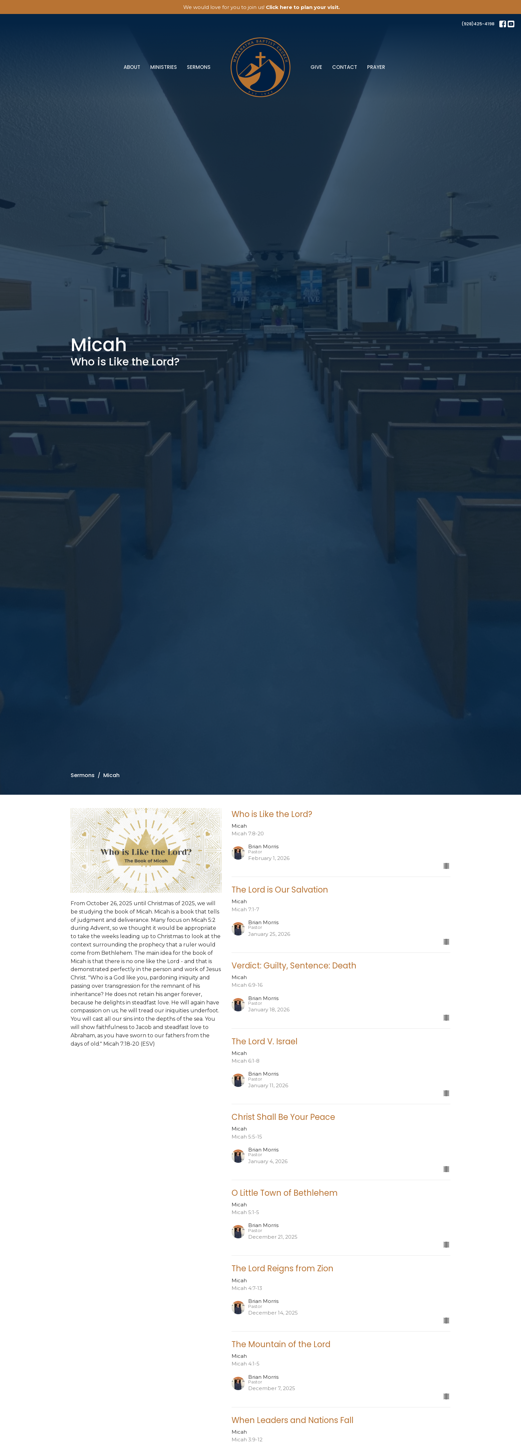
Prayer (376, 67)
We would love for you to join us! (261, 7)
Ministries (163, 67)
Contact (344, 67)
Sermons (199, 67)
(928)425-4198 (477, 24)
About (132, 67)
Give (316, 67)
